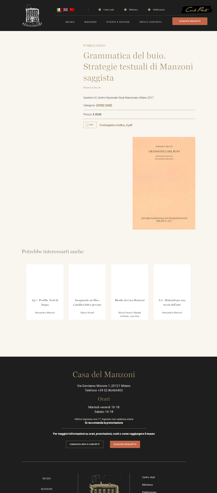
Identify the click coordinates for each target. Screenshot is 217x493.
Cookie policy (183, 479)
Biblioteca (133, 9)
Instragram (162, 443)
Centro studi (109, 9)
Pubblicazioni (159, 9)
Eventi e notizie (118, 21)
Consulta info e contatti (89, 362)
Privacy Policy (183, 468)
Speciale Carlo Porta (160, 419)
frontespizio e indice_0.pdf (119, 128)
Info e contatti (151, 21)
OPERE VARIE (107, 108)
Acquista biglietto (188, 21)
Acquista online (50, 441)
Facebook (153, 443)
